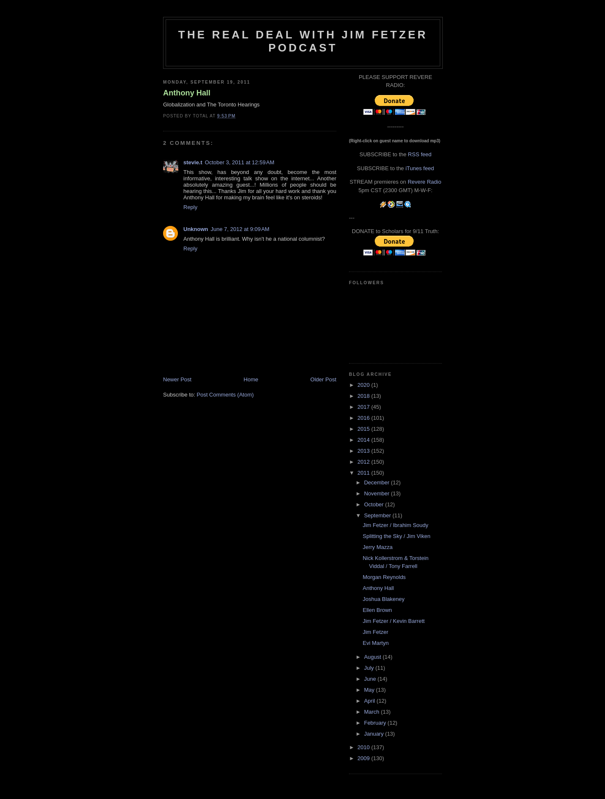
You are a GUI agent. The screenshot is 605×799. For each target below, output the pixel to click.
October (374, 504)
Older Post (323, 379)
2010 (364, 747)
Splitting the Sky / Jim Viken (396, 536)
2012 (364, 462)
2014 (364, 440)
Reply (190, 207)
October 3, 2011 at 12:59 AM (239, 162)
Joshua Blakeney (383, 599)
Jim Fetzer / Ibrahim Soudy (395, 525)
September (378, 515)
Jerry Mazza (377, 547)
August (373, 657)
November (377, 493)
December (377, 482)
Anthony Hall (186, 93)
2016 (364, 418)
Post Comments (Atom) (225, 394)
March (372, 712)
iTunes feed (420, 168)
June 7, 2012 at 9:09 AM (240, 229)
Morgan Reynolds (384, 577)
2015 (364, 429)
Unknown (195, 229)
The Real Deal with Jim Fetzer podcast (303, 41)
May (370, 690)
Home (251, 379)
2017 (364, 407)
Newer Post (177, 379)
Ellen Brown (377, 610)
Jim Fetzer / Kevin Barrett (393, 621)
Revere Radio (424, 182)
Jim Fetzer (375, 632)
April (370, 701)
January (374, 734)
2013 (364, 451)
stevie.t (192, 162)
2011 (364, 473)
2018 (364, 396)
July (370, 668)
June (371, 679)
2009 (364, 758)
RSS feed (420, 154)
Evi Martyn (375, 643)
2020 (364, 385)
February (376, 723)
